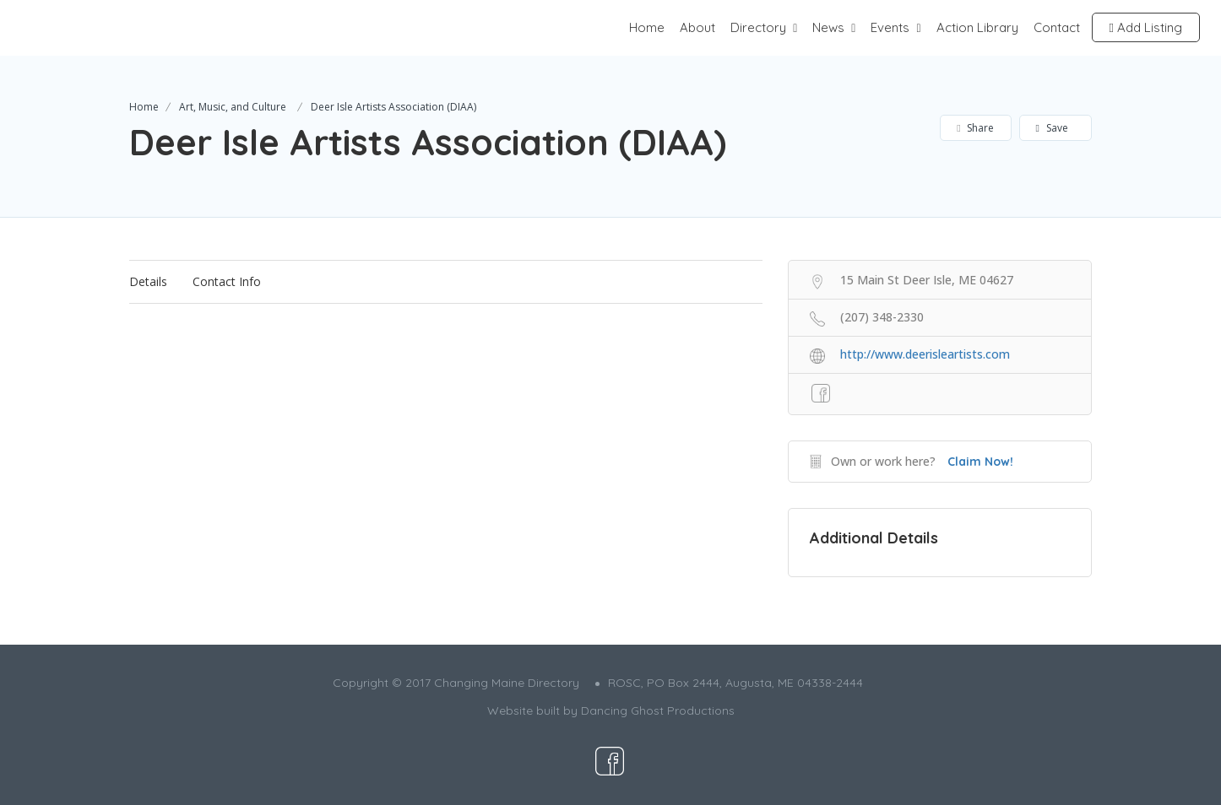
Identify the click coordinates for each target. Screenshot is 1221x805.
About (697, 27)
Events (890, 27)
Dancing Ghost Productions (658, 710)
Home (647, 27)
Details (148, 281)
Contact (1057, 27)
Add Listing (1146, 27)
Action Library (977, 27)
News (828, 27)
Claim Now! (980, 461)
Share (975, 128)
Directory (758, 27)
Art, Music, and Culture (232, 107)
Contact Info (227, 281)
